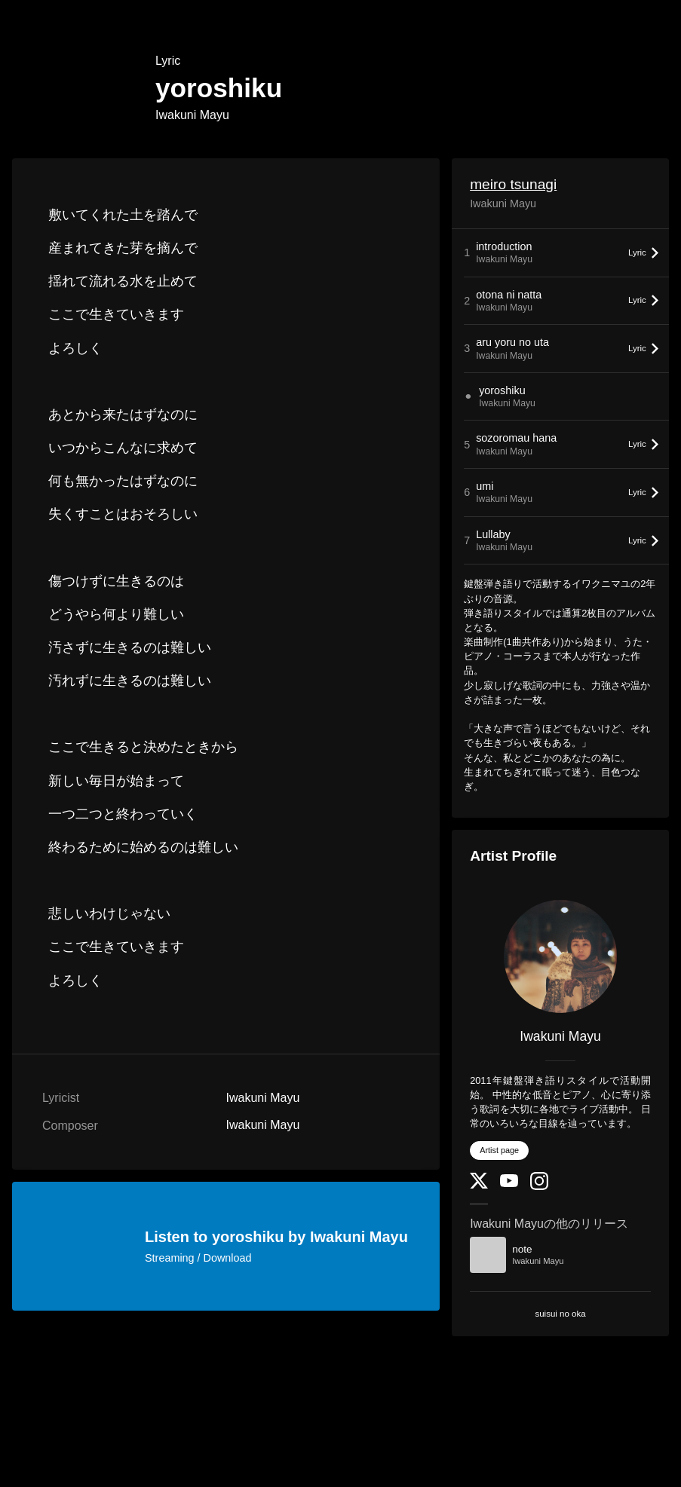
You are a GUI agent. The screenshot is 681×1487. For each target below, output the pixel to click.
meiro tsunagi (513, 184)
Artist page (499, 1150)
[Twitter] (479, 1185)
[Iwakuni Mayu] (560, 956)
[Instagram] (539, 1186)
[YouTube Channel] (509, 1183)
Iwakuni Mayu (192, 115)
